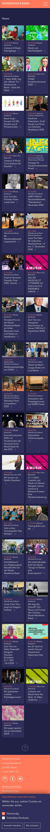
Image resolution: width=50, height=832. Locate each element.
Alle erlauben (32, 826)
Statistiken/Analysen (18, 818)
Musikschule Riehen (11, 787)
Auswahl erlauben (12, 826)
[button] (25, 748)
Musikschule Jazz (10, 791)
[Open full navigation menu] (45, 4)
